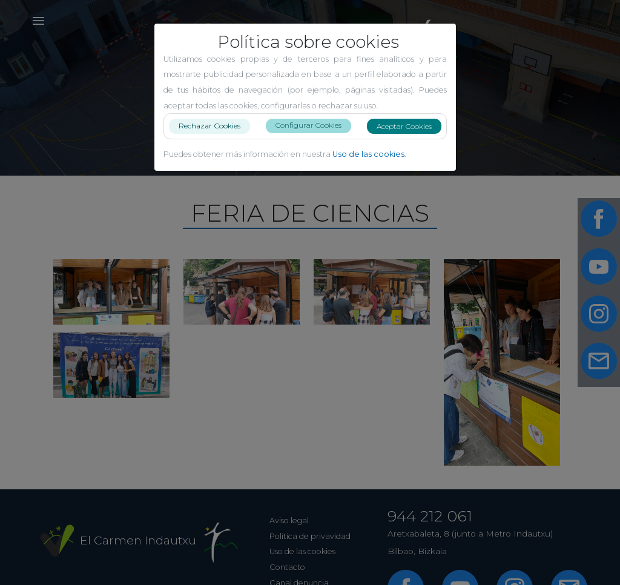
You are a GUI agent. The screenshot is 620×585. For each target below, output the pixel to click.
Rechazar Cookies (214, 125)
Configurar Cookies (313, 125)
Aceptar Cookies (409, 126)
